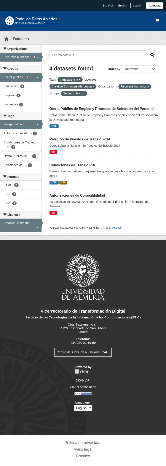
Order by (114, 69)
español (107, 5)
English (123, 5)
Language (82, 402)
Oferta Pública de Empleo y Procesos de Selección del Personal (102, 109)
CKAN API (82, 380)
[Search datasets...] (98, 55)
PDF (53, 152)
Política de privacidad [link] (82, 443)
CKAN (82, 371)
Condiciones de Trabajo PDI (72, 165)
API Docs (115, 227)
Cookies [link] (83, 456)
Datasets (21, 39)
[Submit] (152, 55)
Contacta (154, 5)
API (102, 227)
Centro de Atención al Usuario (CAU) (82, 352)
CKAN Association (83, 387)
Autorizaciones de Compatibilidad (77, 195)
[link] (154, 5)
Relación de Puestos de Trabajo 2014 (79, 139)
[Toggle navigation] (157, 21)
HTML (54, 126)
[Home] (6, 39)
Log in (136, 5)
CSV (63, 182)
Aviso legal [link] (83, 449)
